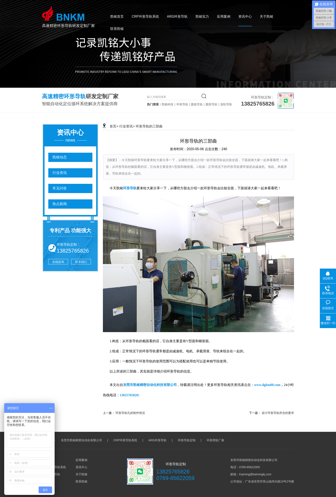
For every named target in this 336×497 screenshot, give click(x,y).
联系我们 (81, 262)
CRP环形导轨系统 (145, 16)
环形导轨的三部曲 (149, 126)
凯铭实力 (202, 16)
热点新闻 (59, 204)
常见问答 (59, 188)
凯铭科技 (167, 104)
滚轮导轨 (226, 104)
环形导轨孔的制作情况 (130, 413)
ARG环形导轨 (177, 16)
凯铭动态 (59, 157)
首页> (114, 126)
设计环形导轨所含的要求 (278, 413)
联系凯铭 (117, 28)
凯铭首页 (117, 16)
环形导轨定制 (187, 440)
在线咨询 (58, 262)
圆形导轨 (211, 104)
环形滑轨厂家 (215, 440)
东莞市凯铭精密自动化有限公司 (81, 440)
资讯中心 (245, 16)
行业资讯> (127, 126)
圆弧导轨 (197, 104)
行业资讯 (59, 173)
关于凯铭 (266, 16)
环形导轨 (182, 104)
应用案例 (223, 16)
